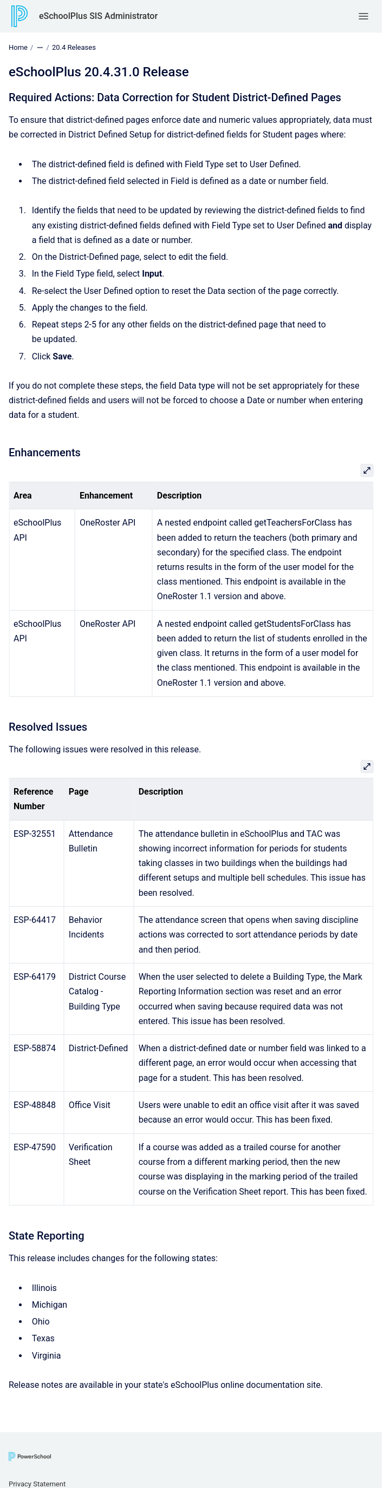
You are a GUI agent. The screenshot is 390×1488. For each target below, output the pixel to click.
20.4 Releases (74, 47)
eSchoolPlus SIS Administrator (98, 16)
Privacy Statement (37, 1484)
